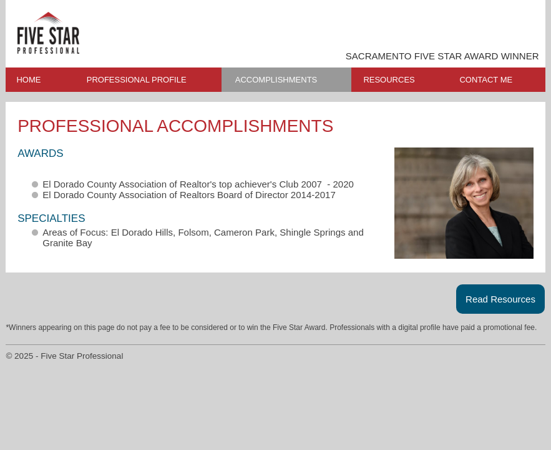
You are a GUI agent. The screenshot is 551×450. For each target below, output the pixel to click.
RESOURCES (388, 79)
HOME (28, 79)
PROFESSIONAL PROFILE (137, 79)
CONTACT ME (485, 79)
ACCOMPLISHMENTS (276, 79)
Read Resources (500, 299)
